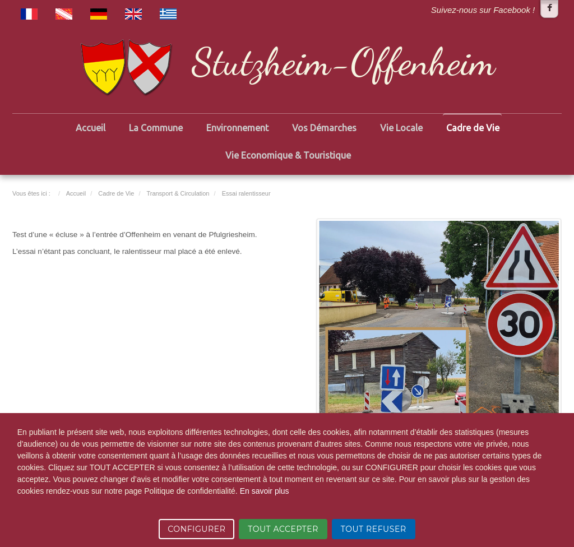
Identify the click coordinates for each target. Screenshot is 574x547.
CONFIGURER (196, 529)
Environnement (237, 128)
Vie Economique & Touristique (288, 155)
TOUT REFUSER (373, 529)
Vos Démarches (324, 128)
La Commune (156, 128)
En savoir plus (264, 490)
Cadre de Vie (472, 128)
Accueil (90, 128)
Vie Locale (401, 128)
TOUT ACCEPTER (283, 529)
